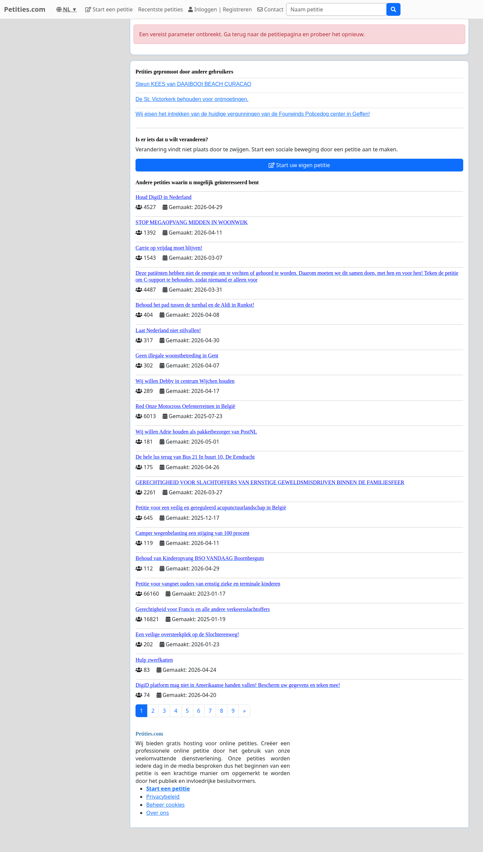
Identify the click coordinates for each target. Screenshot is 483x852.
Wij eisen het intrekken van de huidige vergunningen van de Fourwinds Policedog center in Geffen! (253, 114)
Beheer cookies (165, 804)
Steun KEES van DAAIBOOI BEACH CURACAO (193, 84)
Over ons (157, 812)
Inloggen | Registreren (220, 9)
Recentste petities (160, 9)
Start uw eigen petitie (299, 165)
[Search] (336, 9)
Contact (270, 9)
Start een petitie (109, 9)
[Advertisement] (64, 119)
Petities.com (25, 9)
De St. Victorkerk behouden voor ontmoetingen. (192, 99)
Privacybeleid (162, 796)
